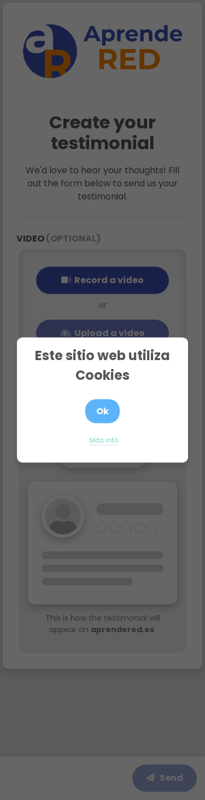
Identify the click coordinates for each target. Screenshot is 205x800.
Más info (104, 440)
